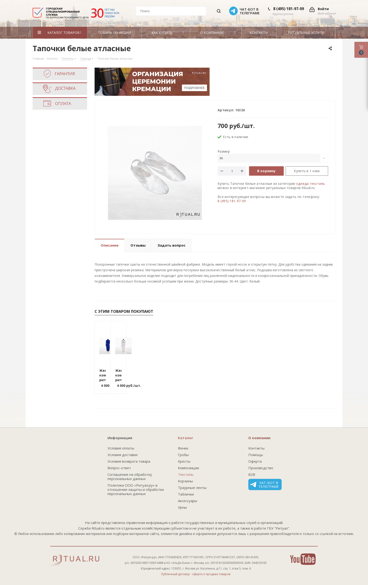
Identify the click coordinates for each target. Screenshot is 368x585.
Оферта (255, 461)
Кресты (184, 461)
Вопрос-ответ (119, 467)
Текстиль (186, 474)
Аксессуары (187, 500)
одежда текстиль (310, 183)
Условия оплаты (120, 448)
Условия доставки (122, 454)
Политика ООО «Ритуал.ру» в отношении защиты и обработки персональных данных (135, 489)
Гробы (183, 454)
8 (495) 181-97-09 (288, 8)
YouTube (303, 559)
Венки (183, 448)
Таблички (186, 494)
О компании (259, 437)
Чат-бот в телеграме (264, 484)
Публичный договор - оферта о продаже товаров (195, 574)
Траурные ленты (192, 487)
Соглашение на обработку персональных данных (129, 476)
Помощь (255, 454)
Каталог (185, 437)
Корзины (185, 481)
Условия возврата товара (128, 461)
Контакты (256, 448)
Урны (182, 507)
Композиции (188, 467)
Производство (260, 467)
